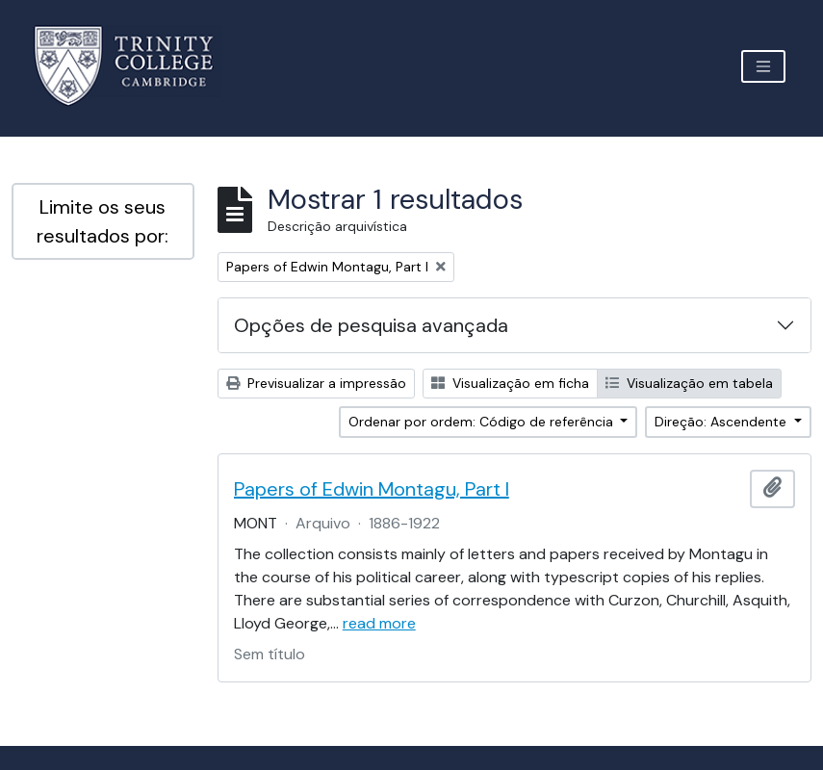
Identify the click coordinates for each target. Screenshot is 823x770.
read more (379, 623)
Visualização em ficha (510, 383)
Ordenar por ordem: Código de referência (482, 421)
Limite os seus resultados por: (102, 221)
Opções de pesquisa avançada (371, 325)
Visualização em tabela (689, 383)
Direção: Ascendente (722, 421)
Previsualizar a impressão (316, 383)
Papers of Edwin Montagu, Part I (371, 488)
